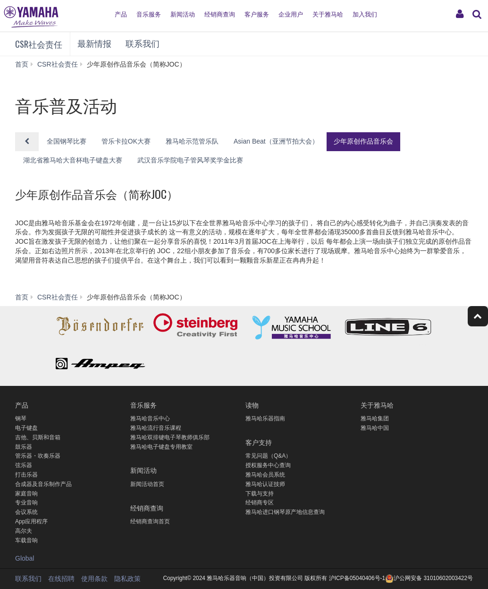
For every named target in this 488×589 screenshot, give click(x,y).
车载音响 (26, 540)
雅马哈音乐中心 (150, 418)
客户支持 (258, 442)
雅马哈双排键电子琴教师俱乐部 (170, 437)
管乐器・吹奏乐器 (37, 455)
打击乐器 (26, 474)
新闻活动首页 (147, 484)
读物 (252, 405)
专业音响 (26, 502)
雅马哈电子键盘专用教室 (161, 447)
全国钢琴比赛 (66, 141)
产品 (121, 14)
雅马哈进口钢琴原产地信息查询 (285, 512)
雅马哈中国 (375, 428)
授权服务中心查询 (268, 465)
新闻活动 (182, 14)
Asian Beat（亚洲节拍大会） (276, 141)
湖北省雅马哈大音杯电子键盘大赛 (72, 160)
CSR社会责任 (38, 44)
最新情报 (94, 44)
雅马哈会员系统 (265, 474)
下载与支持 (259, 493)
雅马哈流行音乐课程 (155, 428)
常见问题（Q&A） (268, 455)
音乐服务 (148, 14)
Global (24, 558)
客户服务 (256, 14)
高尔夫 (23, 531)
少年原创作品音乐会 (363, 141)
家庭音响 (26, 493)
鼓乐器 (23, 447)
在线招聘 (61, 578)
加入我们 (365, 14)
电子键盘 (26, 428)
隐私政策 (127, 578)
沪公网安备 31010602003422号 (429, 578)
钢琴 (20, 418)
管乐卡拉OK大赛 (126, 141)
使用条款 (94, 578)
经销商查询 (219, 14)
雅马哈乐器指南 (265, 418)
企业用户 (290, 14)
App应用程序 (31, 521)
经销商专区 (259, 502)
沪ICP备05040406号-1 (357, 578)
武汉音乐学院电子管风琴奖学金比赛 (190, 160)
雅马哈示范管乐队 (192, 141)
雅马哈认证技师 (265, 484)
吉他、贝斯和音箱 (37, 437)
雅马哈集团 (375, 418)
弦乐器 (23, 465)
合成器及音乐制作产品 (43, 484)
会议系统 (26, 512)
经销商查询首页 (150, 521)
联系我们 (143, 44)
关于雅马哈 (327, 14)
